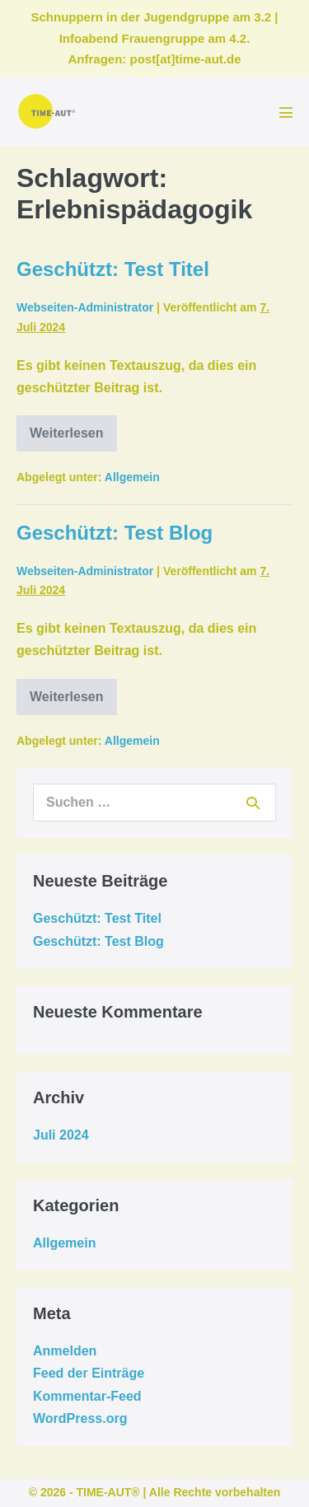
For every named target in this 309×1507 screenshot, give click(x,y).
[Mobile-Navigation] (286, 112)
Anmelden (64, 1351)
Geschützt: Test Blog (114, 533)
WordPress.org (80, 1418)
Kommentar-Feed (87, 1396)
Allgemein (132, 477)
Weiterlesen (73, 439)
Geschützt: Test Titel (112, 269)
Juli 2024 (61, 1135)
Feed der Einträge (88, 1373)
